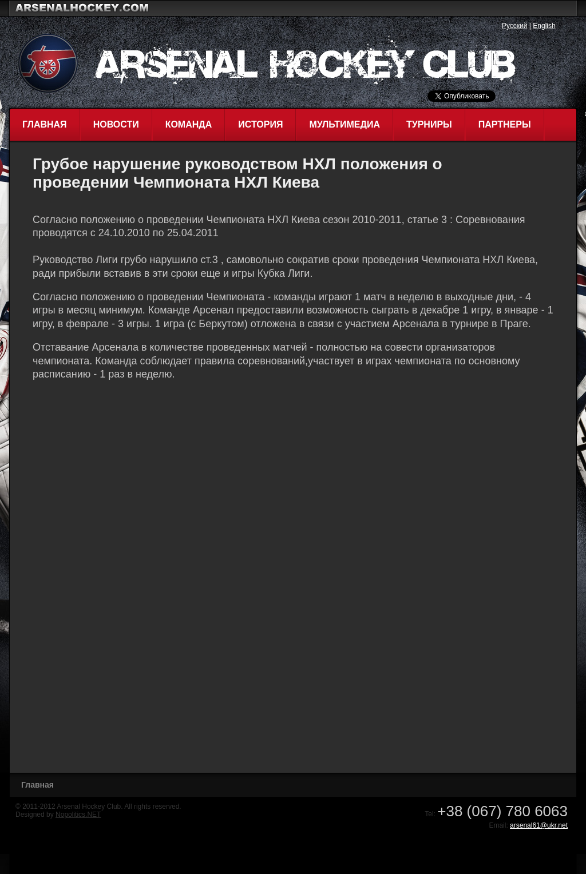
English (544, 26)
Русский (515, 26)
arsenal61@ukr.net (539, 825)
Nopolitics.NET (78, 815)
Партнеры (504, 124)
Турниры (429, 124)
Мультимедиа (344, 124)
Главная (44, 124)
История (260, 124)
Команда (188, 124)
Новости (116, 124)
